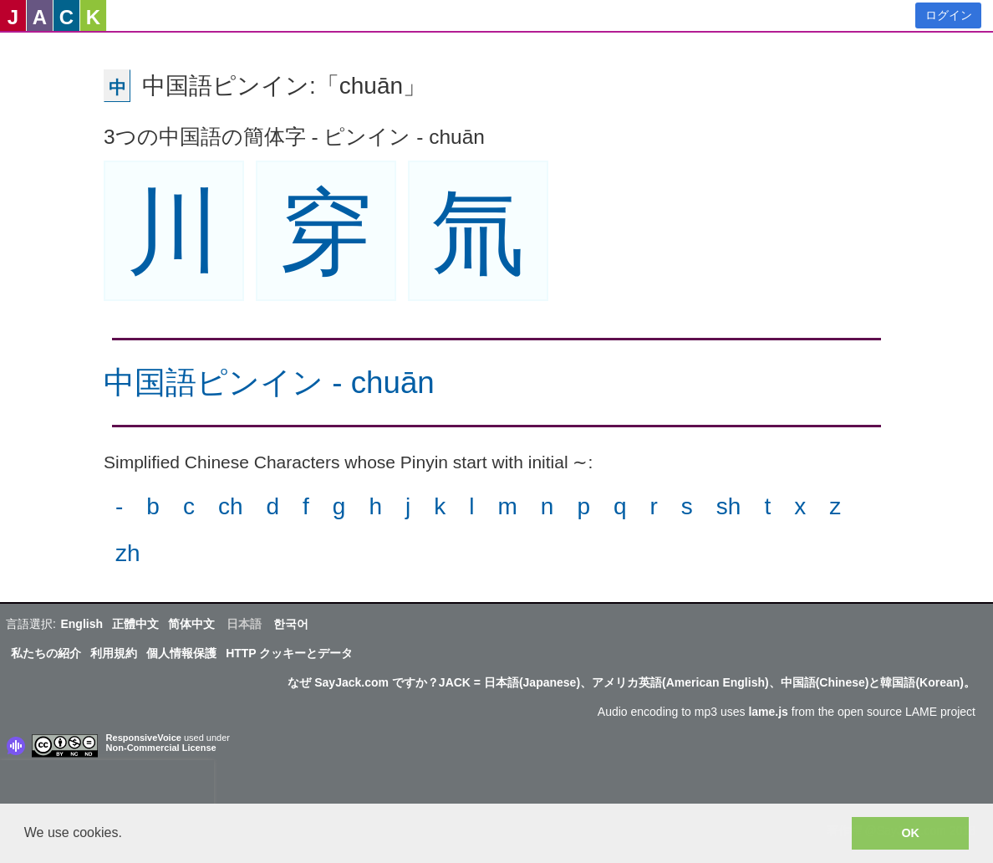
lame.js (767, 711)
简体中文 (191, 624)
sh (728, 506)
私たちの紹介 (46, 653)
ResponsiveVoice (143, 738)
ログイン (948, 15)
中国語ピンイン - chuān (269, 382)
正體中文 (135, 624)
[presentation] (107, 785)
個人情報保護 (181, 653)
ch (230, 506)
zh (127, 553)
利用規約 (113, 653)
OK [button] (910, 833)
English (81, 624)
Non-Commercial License (161, 748)
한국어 (290, 624)
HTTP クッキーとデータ (289, 653)
